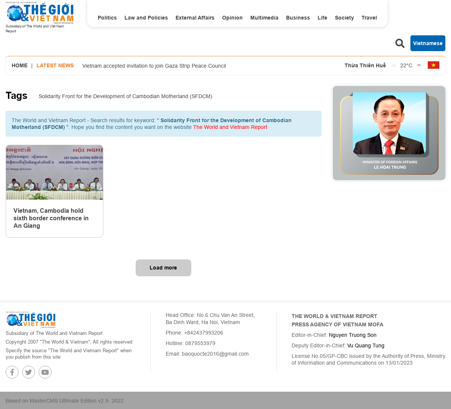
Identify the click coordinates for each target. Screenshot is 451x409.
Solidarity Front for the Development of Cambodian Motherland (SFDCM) (125, 96)
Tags (16, 95)
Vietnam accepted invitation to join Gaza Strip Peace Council (154, 66)
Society (344, 18)
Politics (107, 18)
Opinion (232, 18)
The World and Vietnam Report (230, 127)
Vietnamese (428, 43)
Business (298, 18)
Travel (369, 18)
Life (322, 18)
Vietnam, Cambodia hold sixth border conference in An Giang (51, 218)
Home (19, 65)
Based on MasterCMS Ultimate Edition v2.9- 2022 (65, 401)
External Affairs (195, 18)
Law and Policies (146, 18)
